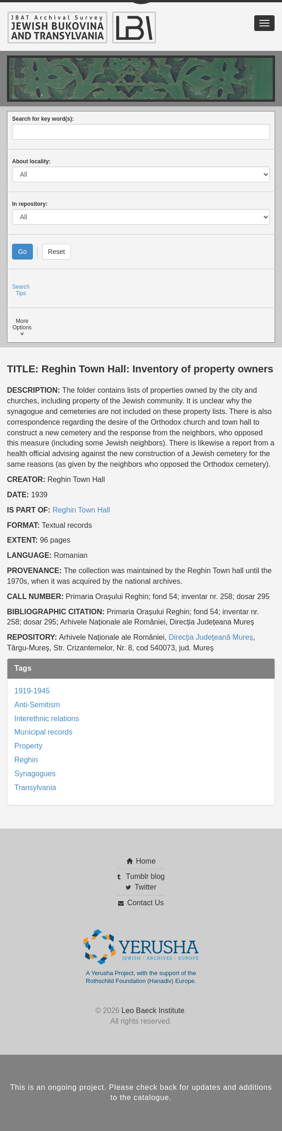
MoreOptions (22, 327)
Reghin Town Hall (81, 510)
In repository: (30, 204)
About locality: (31, 161)
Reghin (26, 760)
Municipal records (43, 732)
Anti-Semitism (37, 705)
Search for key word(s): (43, 119)
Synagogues (35, 774)
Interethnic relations (46, 719)
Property (28, 746)
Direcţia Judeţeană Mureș (211, 637)
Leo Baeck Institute (152, 1010)
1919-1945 (32, 691)
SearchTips (21, 290)
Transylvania (35, 787)
